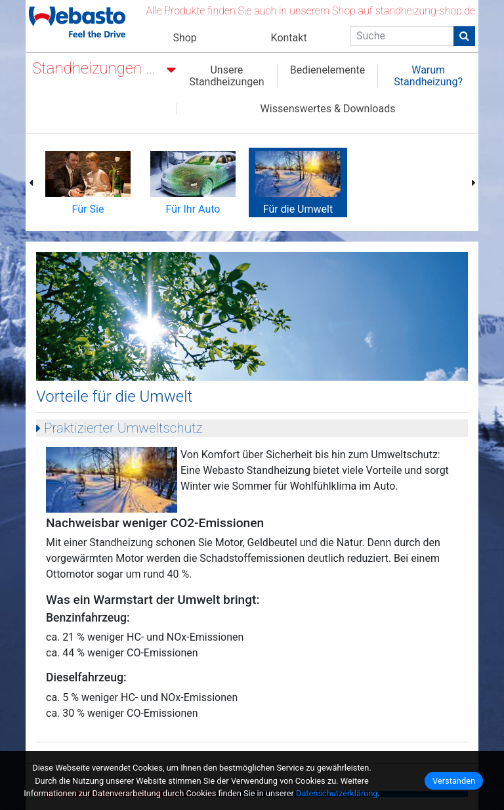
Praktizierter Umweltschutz (122, 428)
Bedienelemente (328, 70)
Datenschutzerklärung (337, 793)
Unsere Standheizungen (226, 75)
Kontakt (289, 38)
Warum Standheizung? (428, 75)
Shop (184, 38)
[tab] (252, 428)
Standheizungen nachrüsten (97, 68)
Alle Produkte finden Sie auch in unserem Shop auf (310, 11)
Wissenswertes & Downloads (328, 109)
